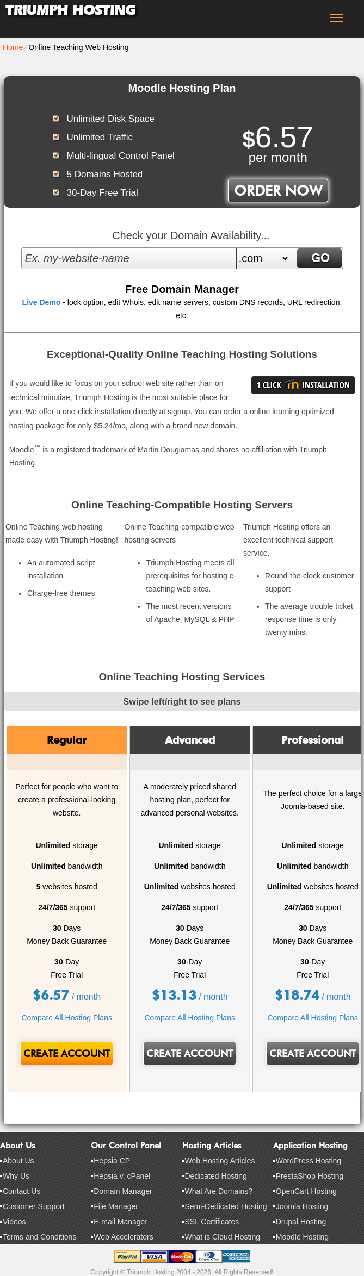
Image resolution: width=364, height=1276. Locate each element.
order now (278, 190)
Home (13, 47)
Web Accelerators (123, 1237)
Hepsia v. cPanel (122, 1176)
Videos (14, 1221)
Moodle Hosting (302, 1237)
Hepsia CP (112, 1160)
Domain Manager (123, 1191)
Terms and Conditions (39, 1237)
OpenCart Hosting (306, 1191)
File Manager (116, 1206)
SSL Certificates (212, 1221)
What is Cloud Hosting (223, 1237)
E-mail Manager (120, 1221)
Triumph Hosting (70, 10)
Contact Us (21, 1191)
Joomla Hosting (302, 1206)
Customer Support (34, 1206)
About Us (18, 1160)
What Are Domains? (219, 1191)
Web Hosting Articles (220, 1160)
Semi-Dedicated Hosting (226, 1206)
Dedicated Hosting (216, 1176)
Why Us (16, 1176)
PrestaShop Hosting (310, 1176)
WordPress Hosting (308, 1160)
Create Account (66, 1053)
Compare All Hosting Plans (66, 1017)
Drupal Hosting (301, 1221)
